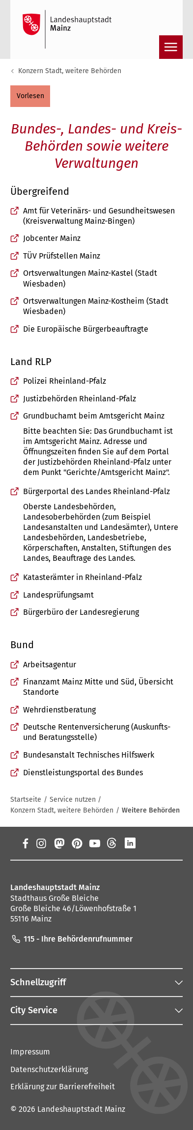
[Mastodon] (59, 843)
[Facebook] (25, 843)
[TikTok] (165, 843)
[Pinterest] (76, 843)
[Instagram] (41, 843)
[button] (30, 96)
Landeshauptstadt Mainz (81, 1109)
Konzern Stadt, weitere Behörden (69, 71)
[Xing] (148, 843)
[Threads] (112, 843)
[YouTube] (94, 843)
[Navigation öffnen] (171, 47)
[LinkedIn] (130, 843)
